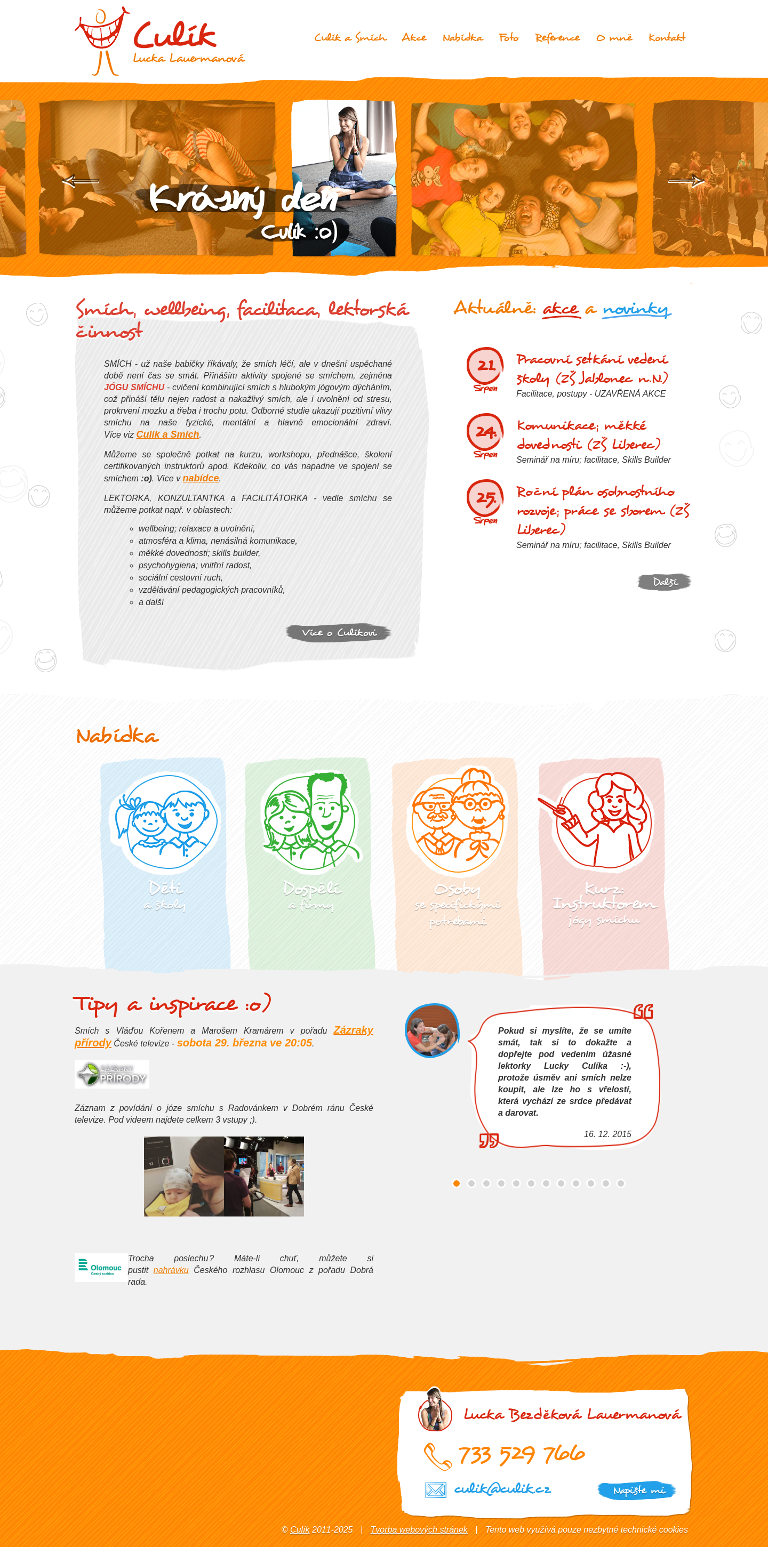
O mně (614, 37)
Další (665, 582)
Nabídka (462, 37)
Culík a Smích (350, 37)
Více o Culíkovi (339, 632)
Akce (414, 37)
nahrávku (171, 1269)
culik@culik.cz (501, 1488)
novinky (635, 307)
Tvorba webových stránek (419, 1529)
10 (591, 1183)
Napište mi (639, 1489)
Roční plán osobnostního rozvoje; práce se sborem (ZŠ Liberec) (602, 510)
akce (560, 307)
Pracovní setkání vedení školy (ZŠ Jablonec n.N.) (592, 369)
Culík (299, 1529)
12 (621, 1183)
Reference (557, 37)
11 (606, 1183)
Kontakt (666, 37)
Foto (509, 37)
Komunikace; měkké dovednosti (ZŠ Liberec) (588, 435)
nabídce (201, 478)
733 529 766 (521, 1451)
